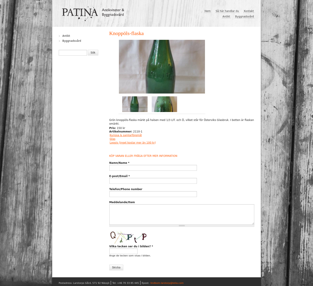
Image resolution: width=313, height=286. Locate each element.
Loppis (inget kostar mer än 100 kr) (133, 142)
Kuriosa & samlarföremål (126, 135)
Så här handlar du (227, 11)
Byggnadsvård (244, 16)
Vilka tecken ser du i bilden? (131, 246)
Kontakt (249, 11)
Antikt (226, 16)
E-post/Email (119, 176)
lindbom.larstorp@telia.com (167, 283)
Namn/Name (119, 162)
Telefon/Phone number (125, 189)
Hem (208, 11)
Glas (112, 138)
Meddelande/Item (122, 202)
